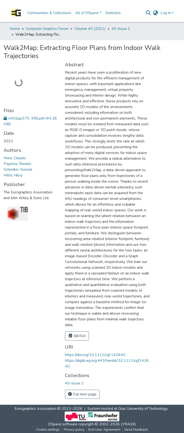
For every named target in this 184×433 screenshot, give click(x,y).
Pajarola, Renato (17, 163)
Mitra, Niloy (13, 175)
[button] (156, 13)
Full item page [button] (82, 394)
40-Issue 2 (120, 28)
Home (15, 28)
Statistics (113, 13)
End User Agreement (104, 429)
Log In (166, 13)
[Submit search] (148, 13)
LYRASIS (128, 424)
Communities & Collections (49, 13)
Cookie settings (48, 429)
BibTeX (77, 336)
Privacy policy (74, 429)
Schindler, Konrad (18, 169)
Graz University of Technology (143, 408)
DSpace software (62, 424)
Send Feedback (136, 429)
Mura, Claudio (15, 158)
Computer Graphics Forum (47, 28)
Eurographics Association (35, 408)
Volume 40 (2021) (90, 28)
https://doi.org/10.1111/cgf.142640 (95, 354)
